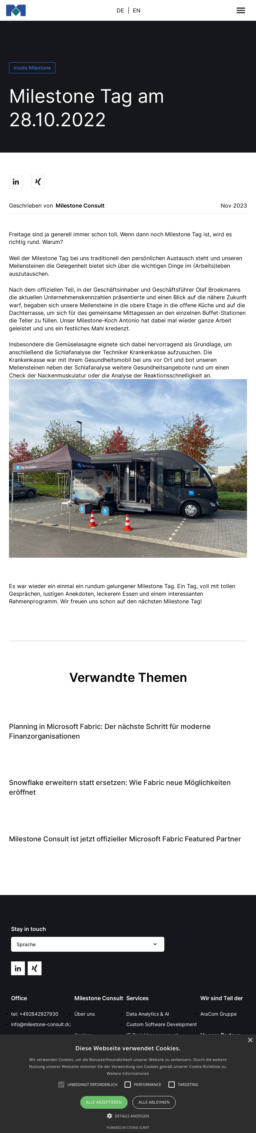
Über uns (84, 1014)
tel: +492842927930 (34, 1014)
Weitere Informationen (128, 1073)
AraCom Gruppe (218, 1014)
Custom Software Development (161, 1024)
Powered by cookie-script (128, 1127)
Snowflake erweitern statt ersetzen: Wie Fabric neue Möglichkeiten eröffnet (120, 787)
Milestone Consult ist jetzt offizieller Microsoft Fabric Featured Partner (125, 839)
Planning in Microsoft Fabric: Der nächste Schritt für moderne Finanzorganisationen (110, 731)
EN (136, 10)
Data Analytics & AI (147, 1014)
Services (137, 998)
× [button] (250, 1040)
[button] (87, 944)
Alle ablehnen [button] (154, 1102)
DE (120, 10)
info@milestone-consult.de (41, 1024)
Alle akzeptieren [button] (104, 1102)
